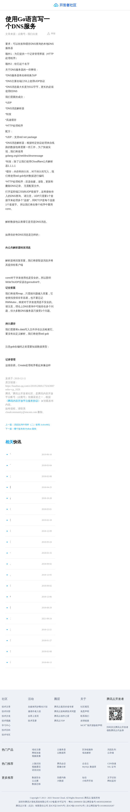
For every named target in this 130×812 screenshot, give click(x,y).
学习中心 (6, 725)
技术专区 (6, 734)
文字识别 (111, 777)
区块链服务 (87, 749)
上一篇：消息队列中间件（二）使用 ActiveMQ (27, 424)
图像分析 (61, 767)
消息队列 (111, 749)
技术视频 (6, 720)
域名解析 (86, 753)
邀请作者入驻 (34, 711)
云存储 (110, 753)
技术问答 (6, 711)
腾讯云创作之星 (61, 716)
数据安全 (36, 777)
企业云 (85, 763)
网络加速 (36, 753)
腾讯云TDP (59, 720)
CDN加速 (111, 763)
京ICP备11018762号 (75, 805)
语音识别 (36, 770)
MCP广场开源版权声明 (91, 725)
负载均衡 (61, 777)
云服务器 (61, 749)
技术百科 (6, 730)
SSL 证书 (111, 767)
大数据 (60, 781)
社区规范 (84, 706)
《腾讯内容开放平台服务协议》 (23, 401)
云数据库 (61, 753)
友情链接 (84, 720)
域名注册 (36, 749)
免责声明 (84, 711)
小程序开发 (87, 781)
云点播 (35, 781)
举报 (51, 33)
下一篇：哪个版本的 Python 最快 (20, 429)
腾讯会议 (61, 763)
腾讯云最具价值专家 (64, 706)
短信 (84, 777)
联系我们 (84, 716)
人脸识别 (36, 763)
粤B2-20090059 (75, 802)
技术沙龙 (6, 716)
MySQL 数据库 (89, 767)
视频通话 (36, 767)
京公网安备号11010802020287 (100, 805)
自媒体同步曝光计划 (37, 706)
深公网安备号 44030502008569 (97, 802)
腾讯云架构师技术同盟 (65, 711)
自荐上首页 (33, 716)
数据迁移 (36, 784)
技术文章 (6, 706)
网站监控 (111, 781)
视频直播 (36, 756)
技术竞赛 (32, 720)
